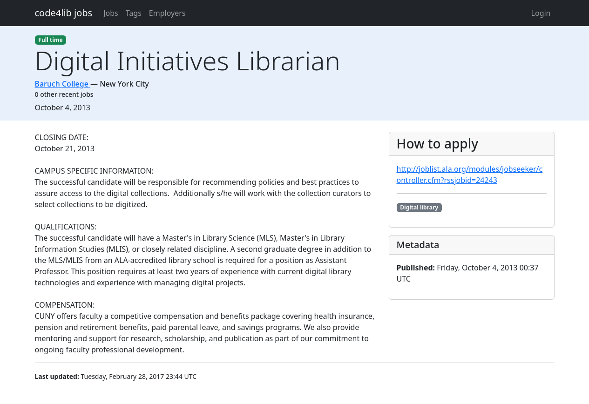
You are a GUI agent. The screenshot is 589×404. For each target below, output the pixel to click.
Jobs (110, 13)
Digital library (419, 207)
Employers (167, 13)
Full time (50, 40)
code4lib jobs (64, 13)
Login (541, 13)
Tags (134, 13)
